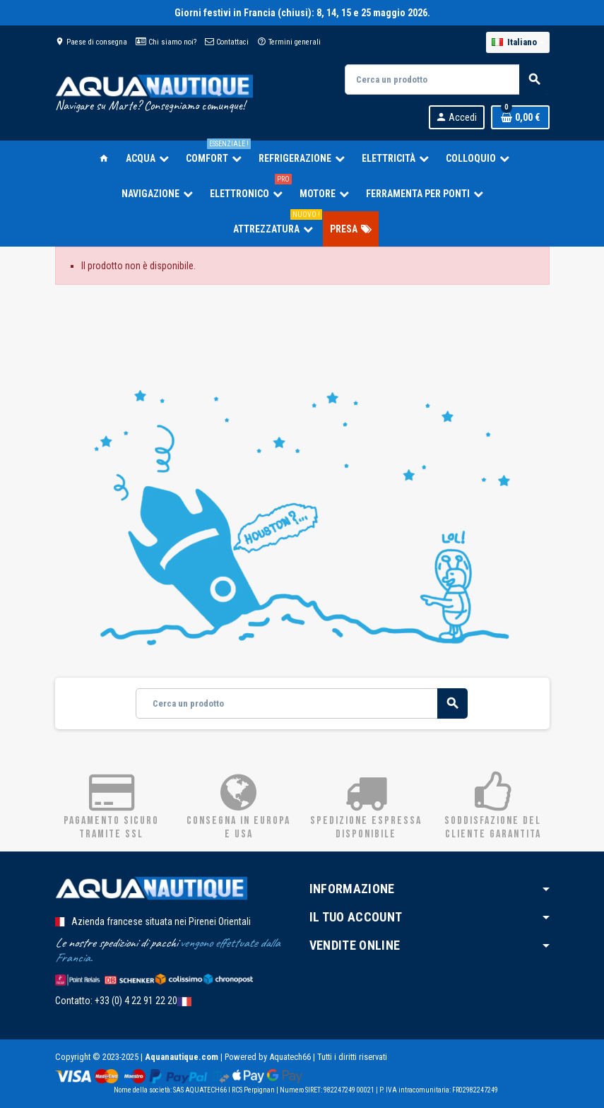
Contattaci (227, 42)
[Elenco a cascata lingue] (517, 42)
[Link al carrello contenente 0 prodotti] (520, 117)
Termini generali (289, 42)
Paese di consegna (91, 42)
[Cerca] (446, 79)
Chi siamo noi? (166, 42)
